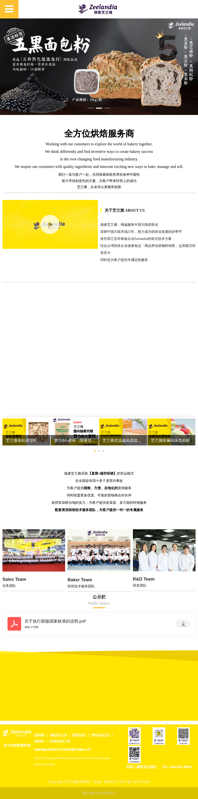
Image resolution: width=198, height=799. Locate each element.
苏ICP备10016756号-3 (99, 793)
